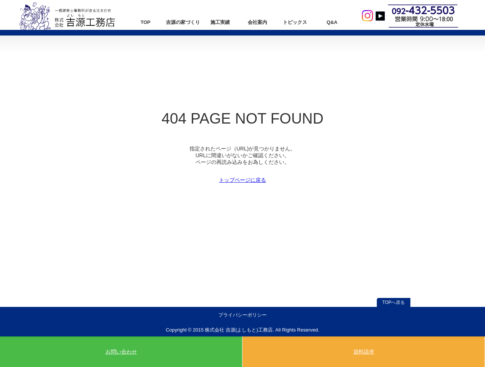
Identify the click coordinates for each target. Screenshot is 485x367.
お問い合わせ (121, 352)
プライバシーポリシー (242, 315)
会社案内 (257, 22)
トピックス (295, 22)
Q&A (332, 22)
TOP (146, 22)
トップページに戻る (242, 180)
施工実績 (220, 22)
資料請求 (363, 352)
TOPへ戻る (393, 302)
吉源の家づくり (183, 22)
